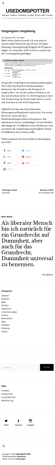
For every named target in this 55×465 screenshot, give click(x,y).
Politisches (5, 328)
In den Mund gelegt (9, 312)
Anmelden (5, 391)
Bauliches (5, 299)
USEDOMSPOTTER (27, 11)
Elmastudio (20, 459)
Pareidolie (5, 325)
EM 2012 (5, 305)
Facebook (18, 425)
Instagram (30, 425)
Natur (3, 322)
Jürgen (21, 38)
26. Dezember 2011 (8, 38)
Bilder (3, 302)
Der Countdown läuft (46, 191)
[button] (10, 150)
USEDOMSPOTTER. (23, 454)
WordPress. (21, 456)
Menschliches (6, 318)
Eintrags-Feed (7, 394)
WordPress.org (7, 400)
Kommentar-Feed (8, 397)
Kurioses (4, 315)
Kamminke (9, 191)
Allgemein (5, 296)
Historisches (6, 309)
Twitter (6, 425)
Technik (4, 331)
